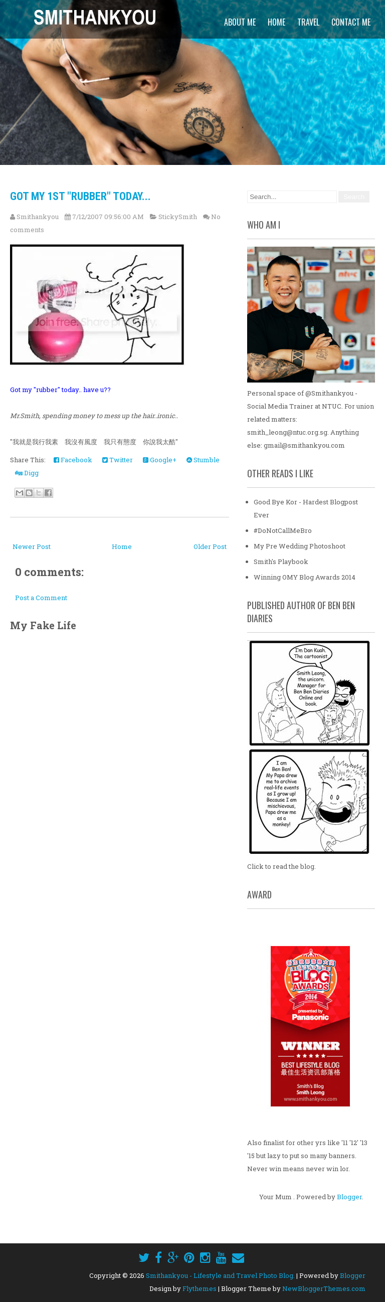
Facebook (73, 459)
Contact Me (350, 22)
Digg (27, 472)
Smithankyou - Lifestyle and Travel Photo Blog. (220, 1275)
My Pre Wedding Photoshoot (299, 545)
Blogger (349, 1196)
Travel (308, 22)
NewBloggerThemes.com (323, 1288)
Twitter (117, 459)
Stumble (203, 459)
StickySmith (177, 216)
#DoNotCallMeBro (283, 530)
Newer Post (32, 546)
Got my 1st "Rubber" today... (80, 196)
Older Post (210, 546)
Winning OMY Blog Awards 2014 (304, 577)
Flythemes (199, 1288)
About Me (240, 22)
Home (276, 22)
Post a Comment (41, 597)
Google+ (159, 459)
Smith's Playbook (281, 561)
